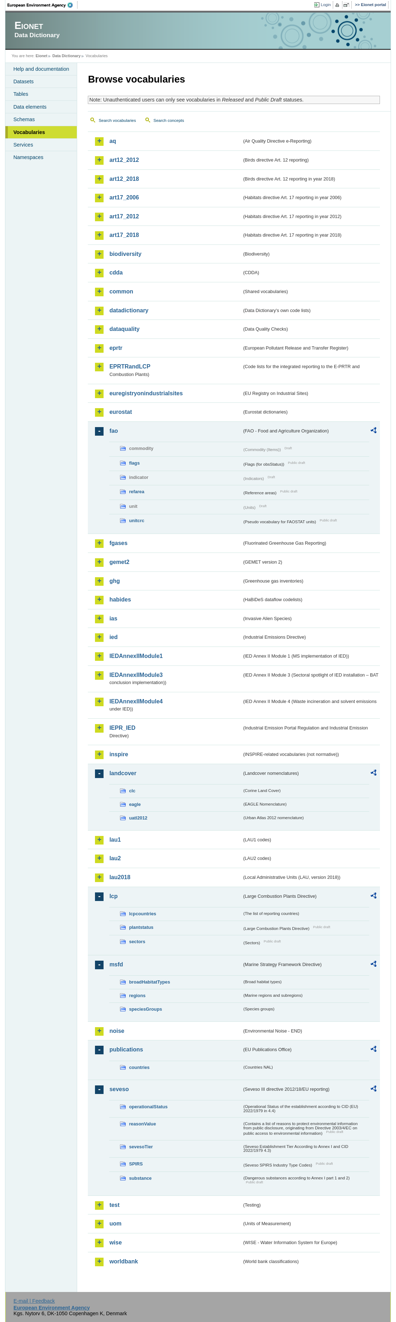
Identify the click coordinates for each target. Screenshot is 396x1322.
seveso (119, 1089)
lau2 (115, 858)
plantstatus (141, 927)
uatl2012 (138, 818)
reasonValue (142, 1124)
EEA (42, 5)
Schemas (24, 119)
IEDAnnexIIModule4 (135, 701)
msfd (116, 964)
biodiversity (125, 254)
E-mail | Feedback (34, 1301)
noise (116, 1031)
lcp (113, 896)
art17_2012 (124, 216)
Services (23, 145)
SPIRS (135, 1164)
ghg (114, 581)
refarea (136, 491)
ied (113, 637)
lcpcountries (142, 913)
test (114, 1205)
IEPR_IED (122, 728)
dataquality (124, 329)
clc (132, 790)
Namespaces (28, 157)
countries (139, 1067)
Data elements (29, 107)
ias (113, 618)
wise (115, 1242)
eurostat (120, 412)
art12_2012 (124, 160)
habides (120, 599)
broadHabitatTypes (149, 982)
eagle (135, 804)
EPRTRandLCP (129, 366)
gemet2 (119, 562)
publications (126, 1049)
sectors (137, 941)
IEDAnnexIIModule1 (135, 656)
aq (112, 141)
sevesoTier (141, 1146)
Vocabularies (29, 132)
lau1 (115, 840)
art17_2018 (124, 235)
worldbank (123, 1261)
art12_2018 (124, 179)
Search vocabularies (117, 120)
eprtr (115, 348)
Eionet (41, 56)
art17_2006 (124, 197)
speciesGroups (145, 1009)
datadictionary (128, 310)
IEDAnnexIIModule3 (135, 675)
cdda (115, 272)
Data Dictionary (66, 56)
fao (113, 431)
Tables (20, 94)
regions (137, 995)
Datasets (23, 81)
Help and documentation (41, 69)
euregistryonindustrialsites (145, 393)
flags (134, 463)
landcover (122, 773)
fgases (118, 543)
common (121, 291)
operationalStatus (148, 1106)
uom (115, 1224)
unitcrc (136, 520)
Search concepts (169, 120)
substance (140, 1178)
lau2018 (119, 877)
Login (326, 5)
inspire (118, 754)
